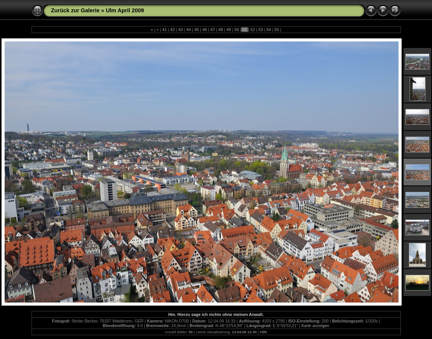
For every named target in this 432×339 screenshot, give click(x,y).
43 (180, 29)
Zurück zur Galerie (75, 10)
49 (228, 29)
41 (164, 29)
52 (252, 29)
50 (236, 29)
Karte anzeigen (315, 325)
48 (220, 29)
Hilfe (263, 332)
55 (276, 29)
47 (212, 29)
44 (188, 29)
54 (268, 29)
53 (260, 29)
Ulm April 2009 (125, 10)
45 (196, 29)
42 (172, 29)
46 (204, 29)
